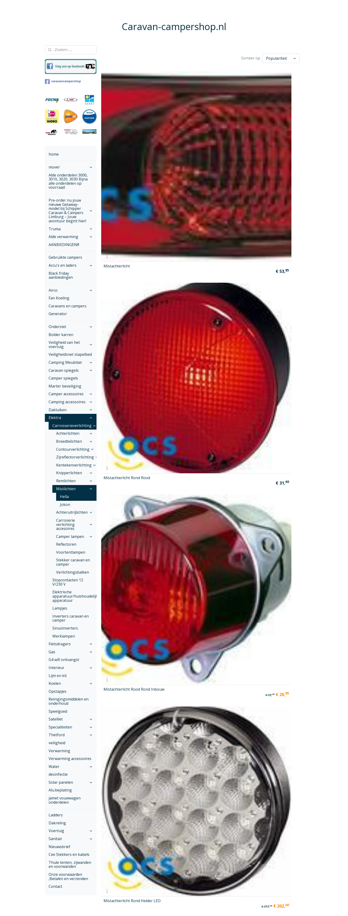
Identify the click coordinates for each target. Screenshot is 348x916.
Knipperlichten (74, 472)
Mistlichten (74, 488)
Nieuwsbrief (59, 846)
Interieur (71, 667)
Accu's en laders (71, 265)
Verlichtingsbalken (72, 572)
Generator (58, 313)
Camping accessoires (71, 401)
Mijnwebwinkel (231, 907)
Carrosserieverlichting (74, 425)
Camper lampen (74, 536)
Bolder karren (61, 334)
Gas (71, 651)
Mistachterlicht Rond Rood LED (122, 190)
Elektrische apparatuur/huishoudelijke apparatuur (74, 596)
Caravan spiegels (71, 370)
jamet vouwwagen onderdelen (65, 800)
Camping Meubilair (71, 362)
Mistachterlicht (117, 123)
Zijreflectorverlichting (76, 457)
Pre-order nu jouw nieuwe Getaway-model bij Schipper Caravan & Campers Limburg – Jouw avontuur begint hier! (71, 210)
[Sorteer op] (280, 58)
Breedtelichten (74, 441)
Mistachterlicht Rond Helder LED (277, 121)
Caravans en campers (67, 306)
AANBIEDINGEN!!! (64, 244)
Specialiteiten (71, 727)
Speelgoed (58, 711)
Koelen (71, 683)
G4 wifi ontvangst (64, 659)
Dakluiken (71, 409)
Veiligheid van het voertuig (71, 344)
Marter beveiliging (65, 386)
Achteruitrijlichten (74, 512)
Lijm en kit (58, 675)
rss (172, 907)
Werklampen (63, 636)
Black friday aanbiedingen (61, 275)
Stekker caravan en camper (73, 562)
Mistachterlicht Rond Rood (173, 121)
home (54, 154)
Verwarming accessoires (70, 758)
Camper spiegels (63, 378)
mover (71, 167)
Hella (64, 496)
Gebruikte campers (65, 257)
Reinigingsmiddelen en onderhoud (69, 701)
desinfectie (58, 774)
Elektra (71, 417)
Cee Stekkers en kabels (69, 854)
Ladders (56, 815)
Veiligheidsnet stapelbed (70, 354)
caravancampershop (63, 81)
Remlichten (74, 480)
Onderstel (71, 326)
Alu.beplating (60, 790)
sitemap (163, 907)
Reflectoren (66, 544)
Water (71, 766)
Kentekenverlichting (76, 465)
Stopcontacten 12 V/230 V (67, 582)
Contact (55, 886)
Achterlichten (74, 433)
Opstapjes (57, 691)
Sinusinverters (65, 628)
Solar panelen (71, 782)
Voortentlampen (70, 552)
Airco (71, 290)
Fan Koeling (59, 298)
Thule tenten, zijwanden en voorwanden (70, 864)
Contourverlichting (75, 449)
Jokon (65, 504)
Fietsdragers (71, 643)
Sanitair (71, 838)
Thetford (71, 734)
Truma (71, 228)
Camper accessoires (71, 393)
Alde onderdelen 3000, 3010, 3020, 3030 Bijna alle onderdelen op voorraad (68, 181)
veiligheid (57, 742)
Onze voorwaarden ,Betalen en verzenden (68, 876)
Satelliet (71, 719)
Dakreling (57, 823)
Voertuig (71, 830)
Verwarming (59, 750)
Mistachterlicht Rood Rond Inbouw (225, 121)
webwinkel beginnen (190, 907)
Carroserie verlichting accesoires (74, 524)
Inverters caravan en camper (70, 618)
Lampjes (59, 608)
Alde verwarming (71, 236)
